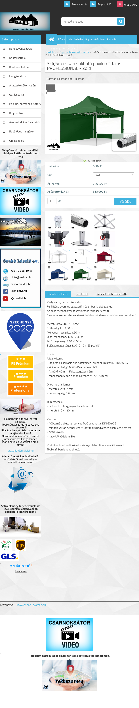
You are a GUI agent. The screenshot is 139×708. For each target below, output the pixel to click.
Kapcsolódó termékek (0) (111, 294)
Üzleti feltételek (75, 39)
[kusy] (51, 201)
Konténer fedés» (19, 67)
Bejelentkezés (77, 4)
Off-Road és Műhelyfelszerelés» (21, 141)
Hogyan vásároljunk (95, 39)
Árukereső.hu (20, 571)
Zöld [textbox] (97, 175)
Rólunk (61, 39)
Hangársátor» (17, 76)
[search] (120, 21)
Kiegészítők (16, 113)
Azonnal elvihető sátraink (24, 122)
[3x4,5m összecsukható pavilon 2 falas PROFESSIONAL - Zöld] (58, 214)
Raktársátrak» (18, 58)
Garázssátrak (17, 94)
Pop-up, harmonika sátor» (25, 104)
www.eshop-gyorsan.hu (31, 605)
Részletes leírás (58, 294)
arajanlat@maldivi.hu (20, 450)
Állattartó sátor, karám (23, 85)
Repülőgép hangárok (21, 131)
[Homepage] (52, 39)
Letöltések (82, 294)
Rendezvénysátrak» (21, 48)
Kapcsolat (112, 39)
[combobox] (113, 174)
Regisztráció (103, 4)
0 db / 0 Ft (130, 4)
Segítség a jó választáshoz (64, 48)
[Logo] (25, 21)
